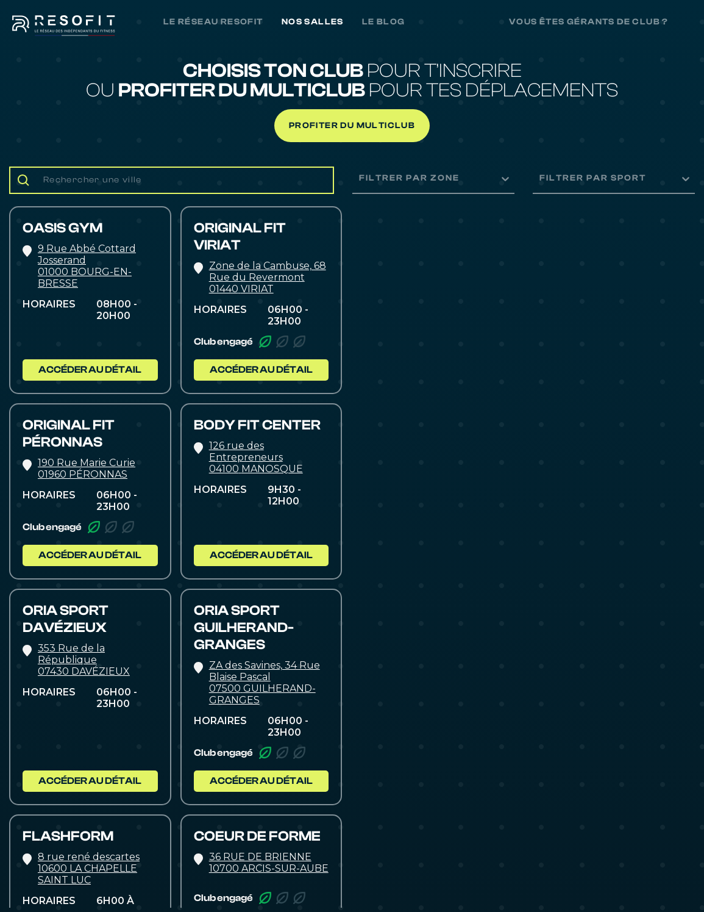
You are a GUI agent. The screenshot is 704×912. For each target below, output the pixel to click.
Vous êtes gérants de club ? (589, 22)
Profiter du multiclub (352, 126)
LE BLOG (383, 22)
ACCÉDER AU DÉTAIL (89, 369)
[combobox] (360, 178)
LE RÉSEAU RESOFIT (213, 22)
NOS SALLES (313, 22)
